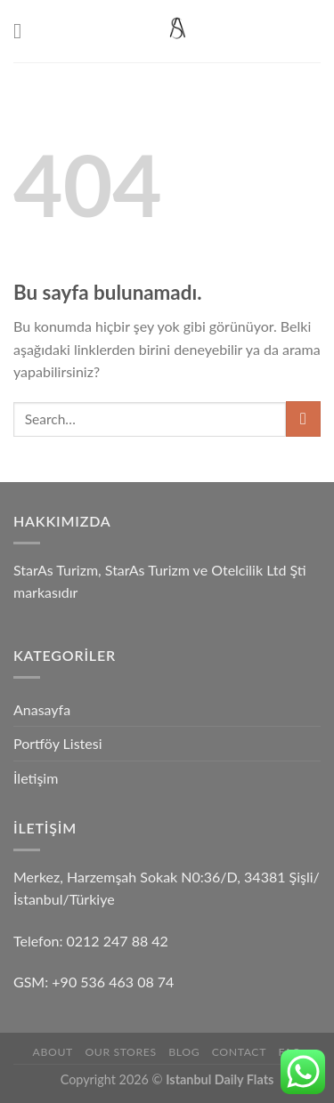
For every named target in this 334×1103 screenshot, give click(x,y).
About (53, 1052)
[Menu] (24, 30)
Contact (239, 1052)
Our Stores (120, 1052)
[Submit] (303, 418)
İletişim (35, 777)
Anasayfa (41, 709)
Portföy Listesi (57, 743)
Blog (184, 1052)
